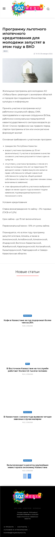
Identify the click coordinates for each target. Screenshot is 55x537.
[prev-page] (25, 476)
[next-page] (29, 476)
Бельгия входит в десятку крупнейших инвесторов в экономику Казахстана (27, 466)
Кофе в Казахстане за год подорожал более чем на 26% (27, 321)
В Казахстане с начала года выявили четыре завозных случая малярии (28, 418)
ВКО (5, 51)
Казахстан (27, 315)
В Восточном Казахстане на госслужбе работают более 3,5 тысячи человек (27, 369)
